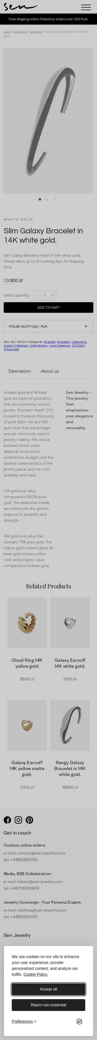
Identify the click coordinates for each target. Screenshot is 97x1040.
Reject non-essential (48, 1005)
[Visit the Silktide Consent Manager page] (79, 1021)
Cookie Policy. (36, 974)
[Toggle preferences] (24, 1021)
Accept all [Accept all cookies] (48, 989)
